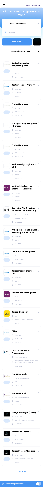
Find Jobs (16, 42)
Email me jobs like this (15, 484)
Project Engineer (20, 104)
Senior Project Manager (23, 451)
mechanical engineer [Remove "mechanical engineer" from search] (20, 51)
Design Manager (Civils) (24, 412)
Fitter (14, 331)
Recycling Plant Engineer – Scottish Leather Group (24, 209)
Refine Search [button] (37, 41)
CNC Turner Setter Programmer (21, 351)
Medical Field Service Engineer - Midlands (22, 187)
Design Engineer (20, 312)
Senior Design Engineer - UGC (24, 165)
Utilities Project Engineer (24, 292)
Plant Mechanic (19, 374)
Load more (21, 472)
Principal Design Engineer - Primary (24, 124)
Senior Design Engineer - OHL (24, 272)
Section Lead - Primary (23, 85)
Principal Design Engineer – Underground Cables (24, 231)
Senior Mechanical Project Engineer (21, 64)
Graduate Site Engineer (23, 251)
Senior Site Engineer (21, 431)
